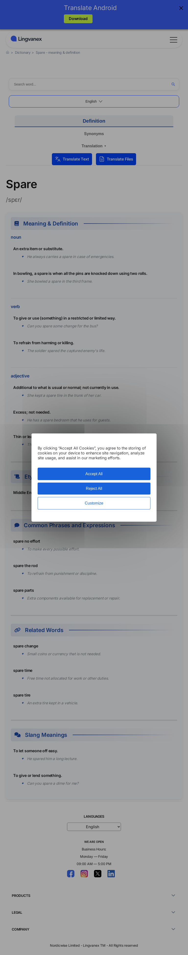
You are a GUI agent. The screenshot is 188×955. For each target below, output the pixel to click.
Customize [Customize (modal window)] (94, 503)
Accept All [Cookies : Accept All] (94, 474)
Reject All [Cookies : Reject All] (94, 488)
